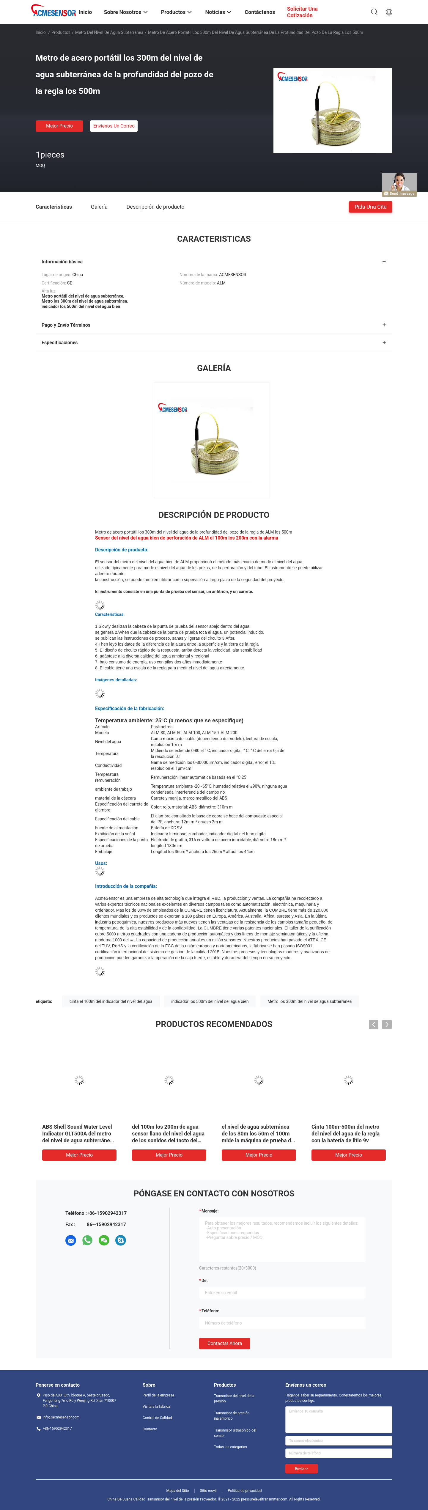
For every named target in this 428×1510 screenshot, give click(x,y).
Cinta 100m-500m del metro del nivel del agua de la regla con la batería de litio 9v (345, 1133)
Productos (60, 32)
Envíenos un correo (114, 126)
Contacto (150, 1429)
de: (205, 1280)
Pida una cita (371, 206)
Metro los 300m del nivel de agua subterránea (310, 1001)
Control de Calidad (157, 1418)
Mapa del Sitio (177, 1491)
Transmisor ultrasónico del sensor (235, 1433)
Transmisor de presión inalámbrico (231, 1416)
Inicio (41, 32)
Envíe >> (301, 1469)
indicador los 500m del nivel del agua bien (209, 1001)
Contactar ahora (224, 1343)
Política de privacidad (245, 1491)
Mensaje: (210, 1211)
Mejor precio (59, 126)
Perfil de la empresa (158, 1395)
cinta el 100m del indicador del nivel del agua (111, 1001)
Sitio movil (208, 1491)
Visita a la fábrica (156, 1406)
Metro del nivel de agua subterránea (109, 32)
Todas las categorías (230, 1447)
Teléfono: (210, 1310)
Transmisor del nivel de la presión (234, 1398)
